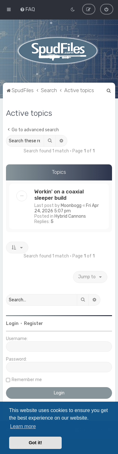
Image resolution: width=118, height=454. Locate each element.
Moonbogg (71, 205)
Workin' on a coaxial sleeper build (59, 194)
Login (12, 323)
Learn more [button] (23, 426)
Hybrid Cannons (70, 216)
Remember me (27, 379)
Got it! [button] (35, 442)
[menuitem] (27, 9)
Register (33, 323)
